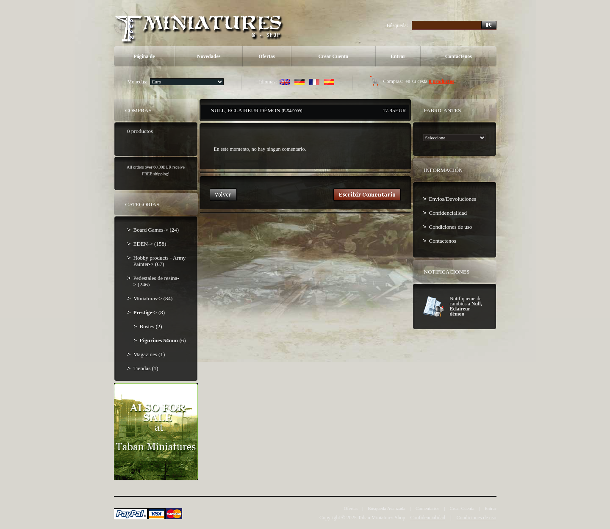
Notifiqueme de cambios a (466, 306)
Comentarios (427, 508)
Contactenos (458, 56)
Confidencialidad (448, 213)
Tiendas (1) (145, 368)
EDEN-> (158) (149, 244)
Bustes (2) (151, 326)
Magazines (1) (149, 354)
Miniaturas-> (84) (153, 298)
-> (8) (149, 312)
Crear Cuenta (333, 56)
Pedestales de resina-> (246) (156, 281)
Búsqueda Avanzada (386, 508)
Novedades (208, 56)
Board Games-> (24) (156, 230)
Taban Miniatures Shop (381, 518)
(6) (163, 340)
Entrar (398, 56)
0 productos (441, 81)
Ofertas (266, 56)
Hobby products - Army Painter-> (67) (159, 261)
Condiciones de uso (450, 227)
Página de (144, 56)
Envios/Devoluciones (452, 199)
